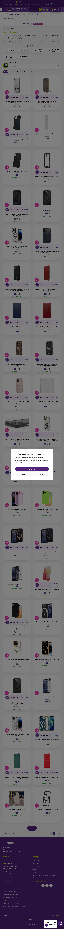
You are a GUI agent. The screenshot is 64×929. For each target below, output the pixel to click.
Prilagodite (40, 474)
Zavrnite (23, 474)
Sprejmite (32, 469)
